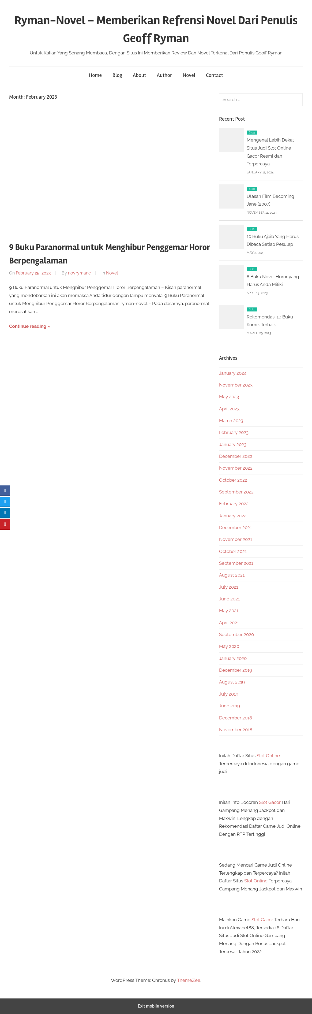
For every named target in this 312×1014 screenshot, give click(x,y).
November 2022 (236, 468)
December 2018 (235, 717)
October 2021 (233, 551)
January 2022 (232, 515)
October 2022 (233, 480)
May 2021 (228, 610)
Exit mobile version (156, 1006)
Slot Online (268, 755)
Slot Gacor (270, 802)
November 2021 (235, 539)
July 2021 (228, 587)
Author (164, 75)
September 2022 (236, 492)
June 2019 (229, 705)
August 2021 (232, 575)
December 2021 (235, 527)
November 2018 (235, 729)
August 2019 (232, 682)
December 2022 (235, 456)
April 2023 (229, 408)
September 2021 (236, 563)
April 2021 (229, 622)
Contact (214, 75)
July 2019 (228, 694)
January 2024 (232, 373)
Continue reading (28, 326)
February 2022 (234, 503)
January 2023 (232, 444)
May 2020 (229, 646)
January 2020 (233, 658)
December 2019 (235, 670)
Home (95, 75)
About (139, 75)
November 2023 (236, 385)
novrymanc (79, 273)
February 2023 (234, 432)
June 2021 (229, 598)
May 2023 (229, 396)
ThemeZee (188, 980)
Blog (117, 75)
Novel (189, 75)
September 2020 (236, 634)
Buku (252, 229)
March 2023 (231, 420)
